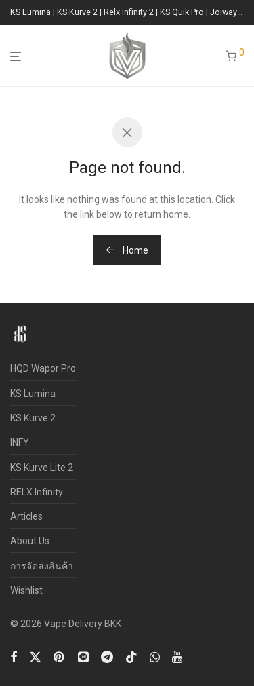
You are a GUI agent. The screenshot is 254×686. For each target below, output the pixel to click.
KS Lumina (33, 393)
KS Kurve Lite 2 (41, 467)
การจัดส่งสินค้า (41, 565)
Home (127, 250)
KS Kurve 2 (33, 418)
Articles (26, 516)
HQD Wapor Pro (43, 368)
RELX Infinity (36, 492)
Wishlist (26, 590)
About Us (29, 540)
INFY (19, 442)
